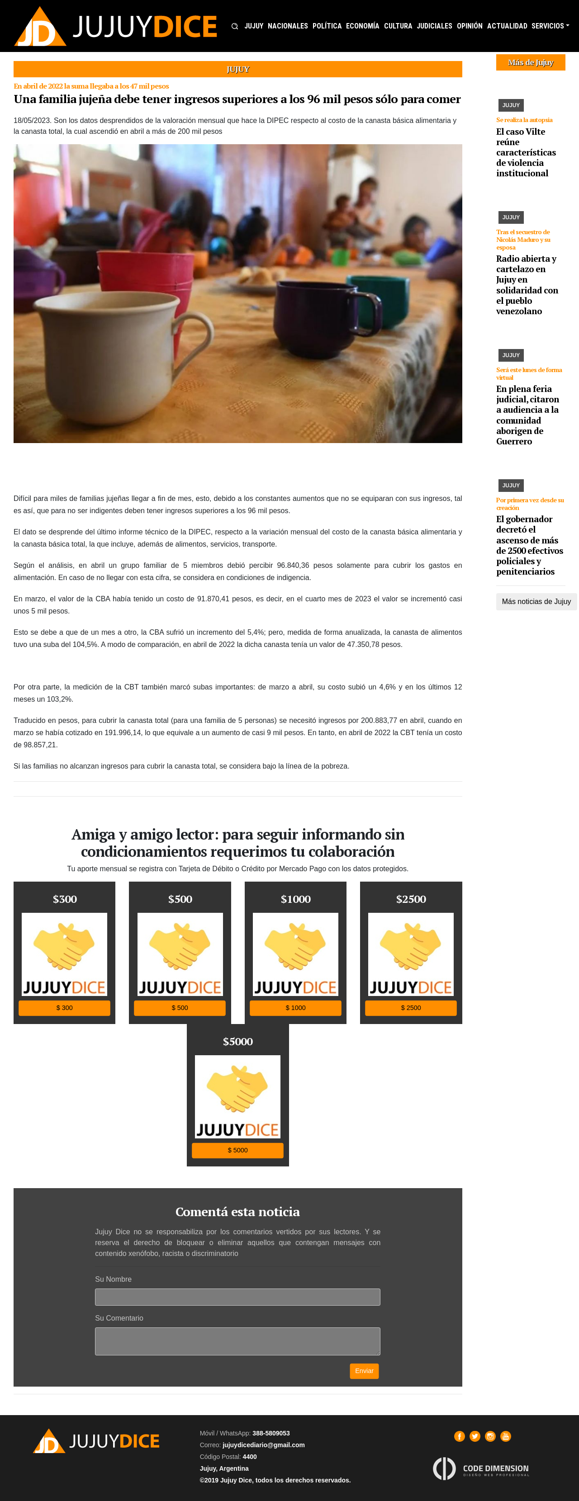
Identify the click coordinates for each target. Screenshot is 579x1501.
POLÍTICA (327, 26)
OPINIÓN (470, 26)
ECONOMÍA (363, 26)
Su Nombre (113, 1279)
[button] (235, 26)
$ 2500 (411, 1008)
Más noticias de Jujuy (536, 601)
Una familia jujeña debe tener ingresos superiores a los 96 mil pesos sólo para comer (237, 98)
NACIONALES (288, 26)
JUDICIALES (434, 26)
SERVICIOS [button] (548, 26)
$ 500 (180, 1008)
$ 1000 (295, 1008)
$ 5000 (238, 1150)
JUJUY (253, 26)
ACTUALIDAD (507, 26)
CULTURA (398, 26)
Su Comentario (119, 1318)
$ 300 (65, 1008)
